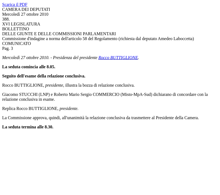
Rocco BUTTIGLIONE (118, 57)
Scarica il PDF (14, 4)
